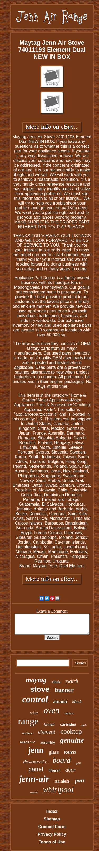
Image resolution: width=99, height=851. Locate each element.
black (77, 702)
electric (27, 742)
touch (70, 752)
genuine (72, 740)
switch (72, 681)
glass (54, 752)
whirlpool (58, 789)
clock (56, 682)
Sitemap (52, 819)
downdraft (35, 762)
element (46, 732)
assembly (47, 742)
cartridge (68, 724)
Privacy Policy (51, 834)
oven (51, 710)
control (35, 699)
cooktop (71, 731)
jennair (49, 724)
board (61, 760)
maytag (36, 680)
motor (69, 713)
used (83, 725)
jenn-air (34, 779)
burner (64, 689)
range (28, 721)
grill (78, 763)
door (70, 770)
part (80, 780)
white (34, 713)
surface (27, 733)
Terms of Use (52, 842)
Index (52, 811)
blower (54, 770)
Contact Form (51, 826)
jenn (36, 750)
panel (35, 769)
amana (60, 701)
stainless (62, 781)
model (33, 792)
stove (39, 689)
